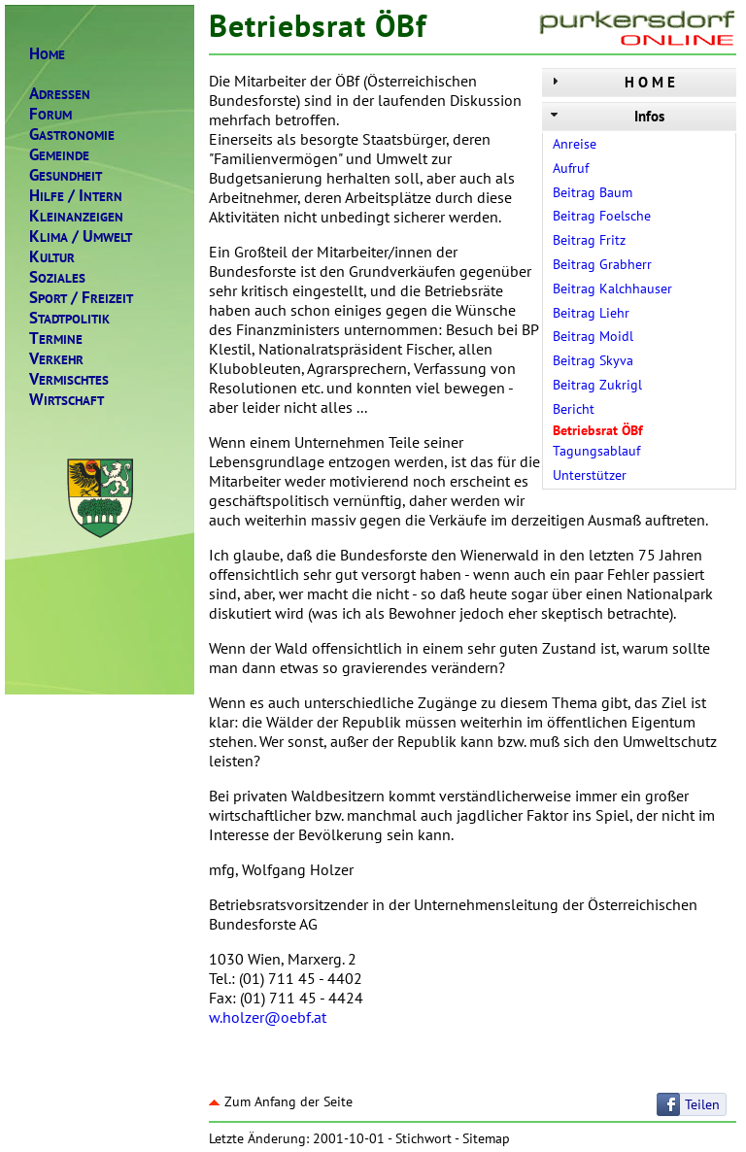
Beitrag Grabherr (602, 264)
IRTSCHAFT (66, 400)
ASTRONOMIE (72, 134)
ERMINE (56, 338)
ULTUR (52, 257)
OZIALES (57, 277)
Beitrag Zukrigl (597, 384)
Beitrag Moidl (593, 336)
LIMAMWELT (80, 236)
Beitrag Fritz (589, 240)
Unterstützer (590, 475)
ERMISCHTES (69, 379)
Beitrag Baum (592, 192)
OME (47, 54)
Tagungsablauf (596, 450)
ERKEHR (56, 359)
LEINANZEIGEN (76, 216)
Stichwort (423, 1138)
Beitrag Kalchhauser (612, 288)
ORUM (50, 114)
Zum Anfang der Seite (281, 1101)
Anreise (574, 143)
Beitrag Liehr (591, 313)
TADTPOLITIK (69, 318)
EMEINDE (59, 155)
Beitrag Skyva (593, 360)
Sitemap (486, 1138)
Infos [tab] (605, 116)
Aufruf (571, 168)
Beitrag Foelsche (602, 215)
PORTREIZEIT (81, 298)
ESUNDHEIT (65, 175)
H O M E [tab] (611, 82)
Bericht (573, 409)
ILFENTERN (75, 196)
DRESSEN (59, 94)
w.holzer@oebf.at (267, 1017)
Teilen (702, 1104)
